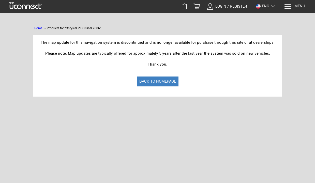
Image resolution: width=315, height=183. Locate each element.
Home (38, 28)
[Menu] (294, 6)
